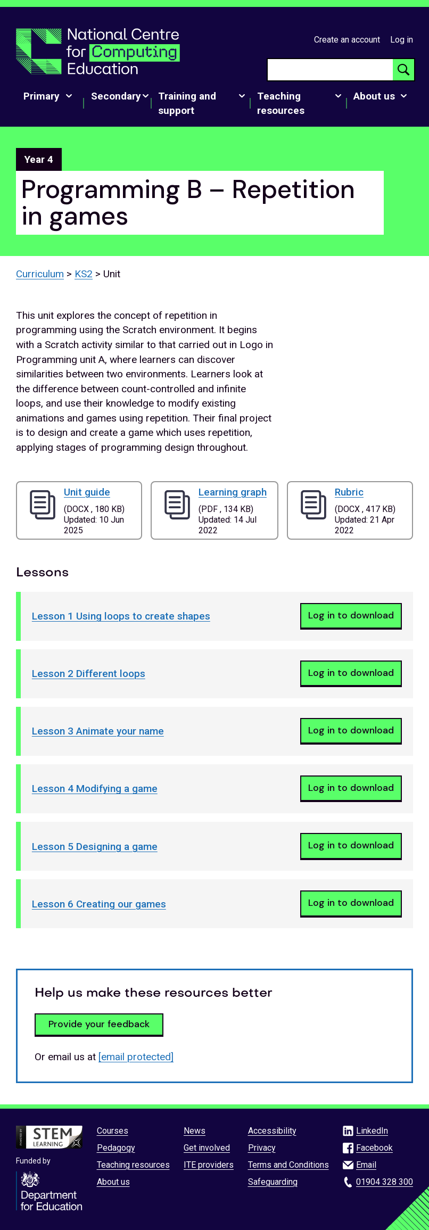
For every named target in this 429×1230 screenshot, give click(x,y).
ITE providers (209, 1165)
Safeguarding (273, 1182)
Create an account (347, 40)
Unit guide (87, 492)
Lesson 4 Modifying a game (95, 788)
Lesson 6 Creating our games (99, 904)
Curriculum (40, 274)
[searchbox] (330, 69)
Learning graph (233, 492)
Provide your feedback (99, 1024)
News (194, 1131)
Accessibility (272, 1131)
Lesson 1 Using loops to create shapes (121, 616)
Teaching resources (133, 1165)
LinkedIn (372, 1131)
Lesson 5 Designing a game (95, 846)
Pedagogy (116, 1148)
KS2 (84, 274)
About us (113, 1182)
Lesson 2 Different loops (88, 673)
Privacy (262, 1148)
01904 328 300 (384, 1182)
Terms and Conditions (288, 1165)
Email (366, 1165)
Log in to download (351, 615)
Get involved (207, 1148)
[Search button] (403, 69)
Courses (112, 1131)
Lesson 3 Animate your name (98, 731)
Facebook (374, 1148)
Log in (401, 40)
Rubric (349, 492)
